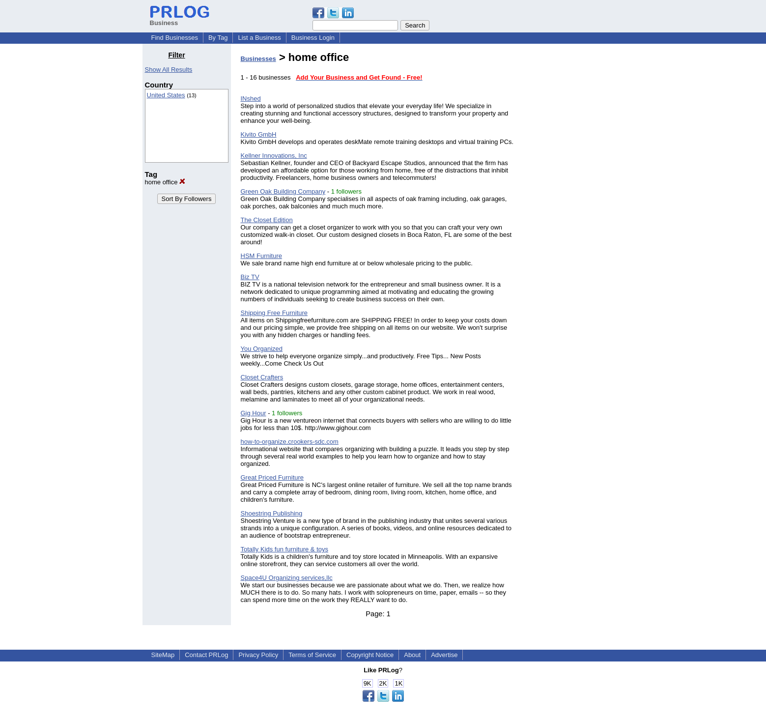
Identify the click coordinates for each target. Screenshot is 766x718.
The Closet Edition (267, 220)
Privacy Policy (258, 655)
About (412, 655)
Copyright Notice (370, 655)
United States (166, 95)
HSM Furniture (262, 255)
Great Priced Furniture (272, 477)
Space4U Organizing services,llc (287, 577)
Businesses (258, 58)
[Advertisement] (573, 198)
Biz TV (250, 277)
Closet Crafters (262, 377)
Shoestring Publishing (272, 513)
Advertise (444, 655)
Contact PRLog (206, 655)
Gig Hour (253, 413)
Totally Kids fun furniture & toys (284, 549)
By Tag (218, 37)
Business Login (313, 37)
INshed (251, 98)
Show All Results (169, 69)
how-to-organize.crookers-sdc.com (290, 441)
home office (165, 182)
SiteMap (163, 655)
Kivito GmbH (259, 134)
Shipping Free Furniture (274, 312)
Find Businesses (174, 37)
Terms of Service (312, 655)
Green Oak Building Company (283, 191)
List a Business (259, 37)
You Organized (262, 348)
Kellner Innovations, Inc (274, 155)
